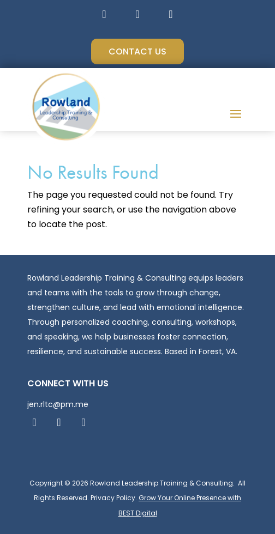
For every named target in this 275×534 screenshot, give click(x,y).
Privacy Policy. (114, 497)
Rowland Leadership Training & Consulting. (161, 483)
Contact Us (137, 51)
